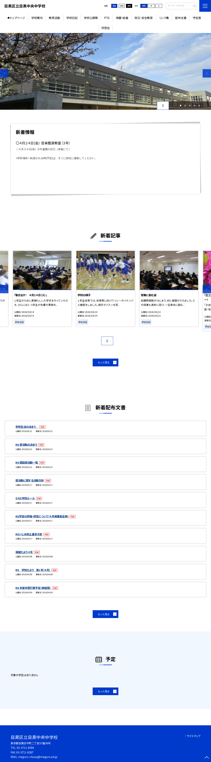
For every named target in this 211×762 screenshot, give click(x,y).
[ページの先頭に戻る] (207, 758)
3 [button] (190, 105)
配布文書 (180, 18)
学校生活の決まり (27, 427)
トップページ (17, 18)
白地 (121, 6)
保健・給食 (122, 18)
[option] (105, 71)
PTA (106, 18)
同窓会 (105, 28)
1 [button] (180, 105)
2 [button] (185, 105)
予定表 (197, 18)
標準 (144, 6)
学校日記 (72, 18)
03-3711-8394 (25, 748)
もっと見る (104, 362)
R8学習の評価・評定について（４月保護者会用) (42, 516)
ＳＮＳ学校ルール (25, 498)
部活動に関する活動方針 (29, 480)
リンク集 (164, 18)
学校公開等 (91, 18)
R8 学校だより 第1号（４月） (33, 570)
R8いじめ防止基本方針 (29, 534)
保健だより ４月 (24, 552)
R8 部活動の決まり (26, 444)
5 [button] (199, 105)
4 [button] (194, 105)
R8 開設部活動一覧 (26, 462)
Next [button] (207, 73)
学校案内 (36, 18)
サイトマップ (193, 736)
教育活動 (54, 18)
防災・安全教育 (144, 18)
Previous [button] (4, 73)
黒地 (129, 6)
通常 (114, 6)
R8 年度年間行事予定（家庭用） (33, 588)
